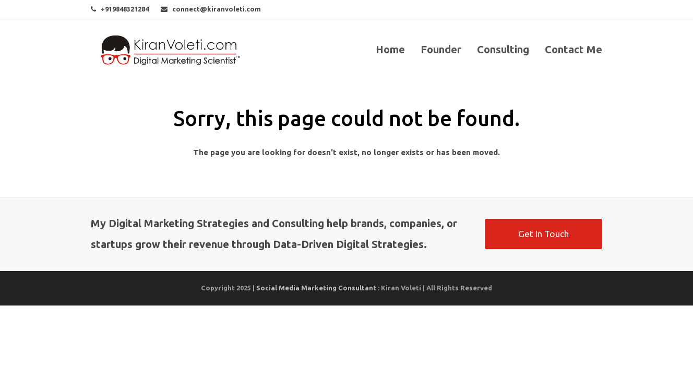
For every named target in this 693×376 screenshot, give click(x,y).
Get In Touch (543, 234)
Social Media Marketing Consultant (316, 287)
